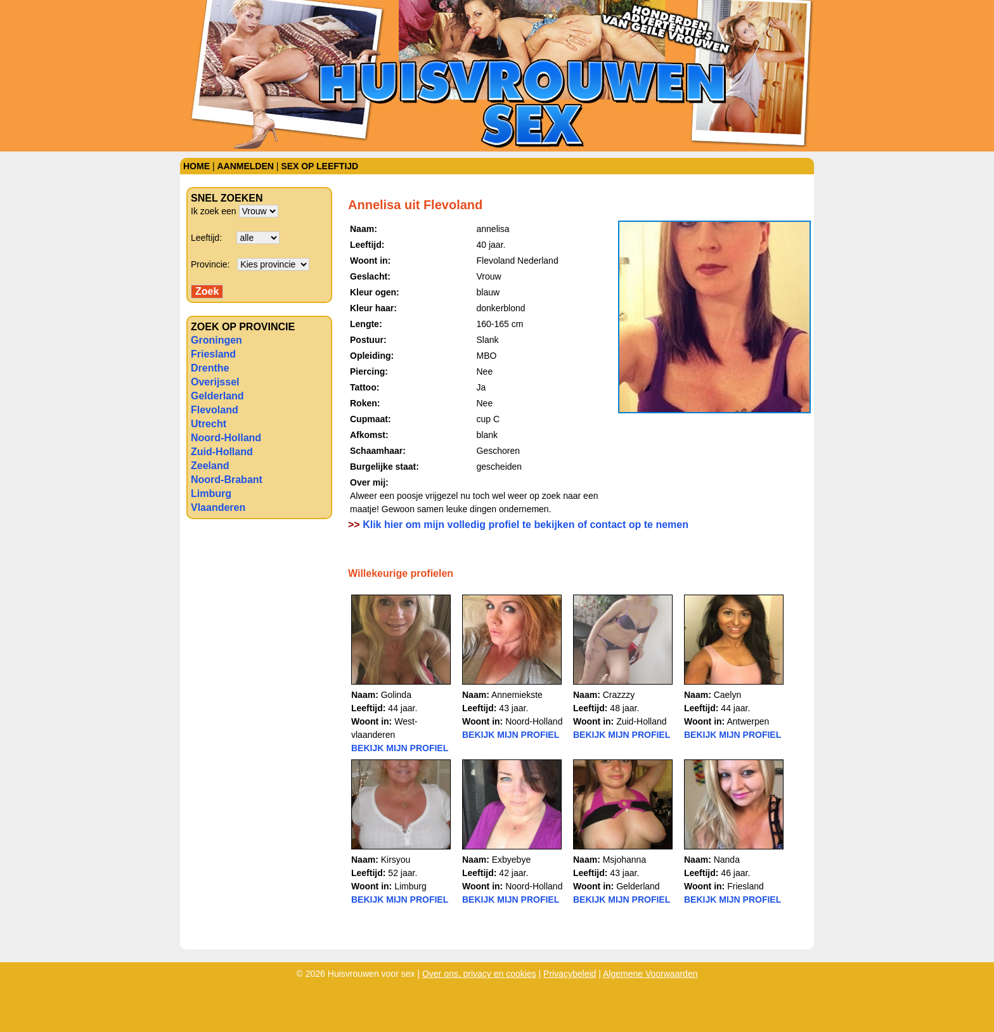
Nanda (727, 860)
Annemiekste (517, 695)
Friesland (213, 354)
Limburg (211, 493)
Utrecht (208, 423)
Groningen (216, 340)
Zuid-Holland (222, 451)
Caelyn (728, 695)
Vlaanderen (218, 507)
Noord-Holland (226, 437)
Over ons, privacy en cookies (479, 974)
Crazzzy (619, 695)
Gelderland (217, 395)
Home (196, 166)
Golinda (396, 695)
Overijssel (215, 382)
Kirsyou (396, 860)
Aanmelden (245, 166)
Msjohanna (625, 860)
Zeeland (210, 465)
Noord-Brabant (226, 479)
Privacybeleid (569, 974)
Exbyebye (511, 860)
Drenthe (210, 368)
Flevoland (214, 409)
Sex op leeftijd (319, 166)
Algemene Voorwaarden (650, 974)
